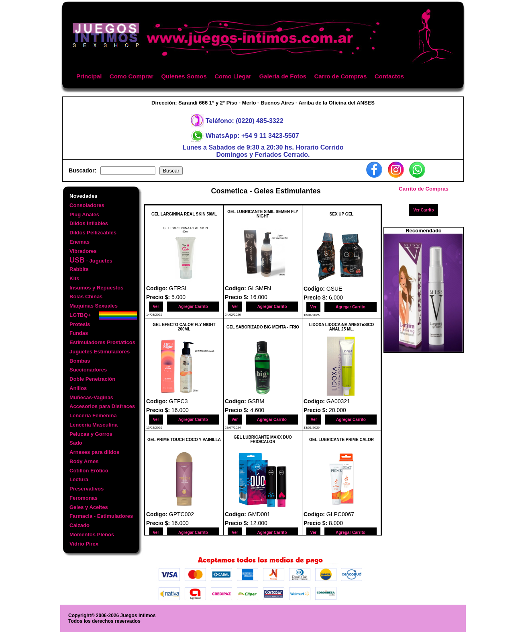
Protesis (79, 324)
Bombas (79, 361)
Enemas (79, 242)
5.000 (178, 297)
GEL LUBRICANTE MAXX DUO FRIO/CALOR (263, 439)
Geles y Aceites (88, 507)
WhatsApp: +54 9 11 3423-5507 (252, 135)
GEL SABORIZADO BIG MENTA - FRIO (262, 327)
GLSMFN (259, 288)
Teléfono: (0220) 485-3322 (244, 120)
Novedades (83, 196)
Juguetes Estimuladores (99, 352)
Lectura (78, 479)
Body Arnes (83, 461)
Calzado (79, 525)
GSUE (334, 288)
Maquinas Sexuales (93, 306)
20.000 (337, 410)
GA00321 (338, 401)
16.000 (258, 297)
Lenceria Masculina (93, 425)
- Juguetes (90, 260)
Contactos (389, 76)
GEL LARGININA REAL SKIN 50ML (184, 214)
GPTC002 (181, 514)
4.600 (257, 410)
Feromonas (83, 498)
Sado (75, 443)
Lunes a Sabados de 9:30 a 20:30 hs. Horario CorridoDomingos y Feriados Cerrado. (262, 151)
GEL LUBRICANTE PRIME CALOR (341, 439)
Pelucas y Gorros (90, 434)
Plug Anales (84, 214)
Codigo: (157, 288)
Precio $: (158, 297)
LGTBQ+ (80, 315)
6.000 (336, 297)
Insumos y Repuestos (96, 288)
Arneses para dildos (94, 452)
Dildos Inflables (88, 223)
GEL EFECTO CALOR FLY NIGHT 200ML (184, 326)
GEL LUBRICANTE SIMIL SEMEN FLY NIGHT (262, 213)
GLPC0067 (340, 514)
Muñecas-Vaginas (91, 397)
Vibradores (83, 251)
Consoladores (86, 205)
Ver (156, 306)
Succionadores (88, 370)
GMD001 (259, 514)
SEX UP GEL (342, 214)
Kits (74, 278)
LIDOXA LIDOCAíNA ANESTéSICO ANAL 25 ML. (341, 326)
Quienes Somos (183, 76)
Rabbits (79, 269)
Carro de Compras (340, 76)
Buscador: (82, 170)
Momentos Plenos (91, 534)
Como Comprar (131, 76)
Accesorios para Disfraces (102, 406)
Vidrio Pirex (83, 544)
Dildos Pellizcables (92, 233)
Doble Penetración (92, 379)
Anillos (78, 388)
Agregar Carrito (193, 306)
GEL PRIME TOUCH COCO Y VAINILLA (184, 439)
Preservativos (86, 489)
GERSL (178, 288)
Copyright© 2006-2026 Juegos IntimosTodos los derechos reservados (112, 618)
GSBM (256, 401)
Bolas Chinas (85, 296)
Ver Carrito (423, 210)
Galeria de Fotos (282, 76)
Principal (89, 76)
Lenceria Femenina (93, 415)
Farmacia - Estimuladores (101, 516)
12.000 (258, 523)
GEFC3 (178, 401)
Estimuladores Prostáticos (102, 342)
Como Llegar (232, 76)
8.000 (336, 523)
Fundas (78, 333)
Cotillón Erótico (88, 471)
